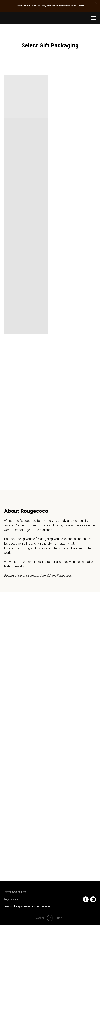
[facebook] (86, 899)
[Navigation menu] (93, 18)
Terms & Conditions (15, 891)
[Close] (96, 3)
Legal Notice (11, 899)
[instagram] (93, 899)
